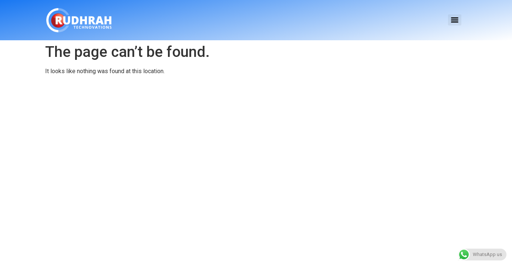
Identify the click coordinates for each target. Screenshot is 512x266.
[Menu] (454, 19)
